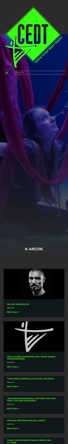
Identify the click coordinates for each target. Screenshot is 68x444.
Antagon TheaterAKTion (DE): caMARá (26, 421)
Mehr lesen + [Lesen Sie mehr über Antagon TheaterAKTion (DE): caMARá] (13, 428)
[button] (7, 72)
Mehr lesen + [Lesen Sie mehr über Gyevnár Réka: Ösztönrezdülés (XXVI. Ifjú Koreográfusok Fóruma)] (13, 367)
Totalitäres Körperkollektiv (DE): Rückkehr (30, 379)
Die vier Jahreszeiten (18, 304)
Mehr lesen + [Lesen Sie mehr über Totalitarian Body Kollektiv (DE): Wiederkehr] (13, 386)
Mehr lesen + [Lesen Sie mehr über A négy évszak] (13, 312)
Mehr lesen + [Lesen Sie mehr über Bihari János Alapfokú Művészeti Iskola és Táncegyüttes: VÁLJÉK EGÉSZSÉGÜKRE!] (13, 408)
